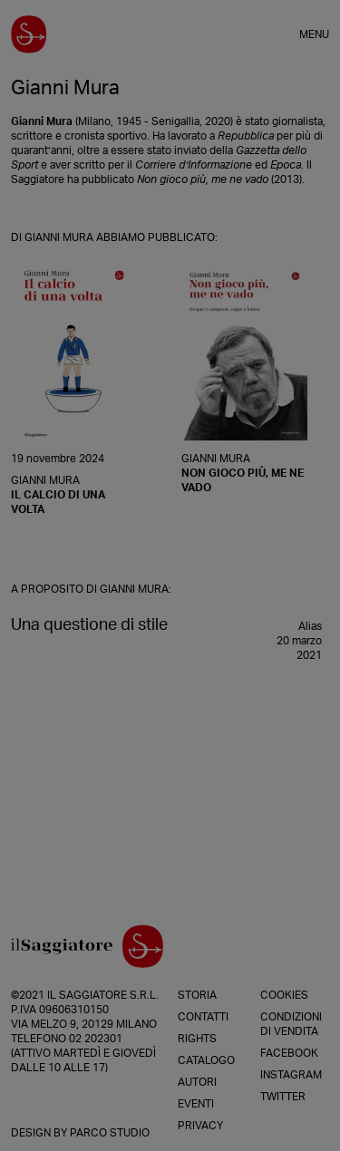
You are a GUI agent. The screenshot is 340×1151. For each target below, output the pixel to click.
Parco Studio (110, 1132)
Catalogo (206, 1060)
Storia (197, 995)
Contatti (203, 1016)
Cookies (284, 995)
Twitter (283, 1096)
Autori (197, 1082)
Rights (197, 1038)
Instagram (291, 1074)
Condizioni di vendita (291, 1024)
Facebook (289, 1053)
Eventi (196, 1103)
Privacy (200, 1125)
